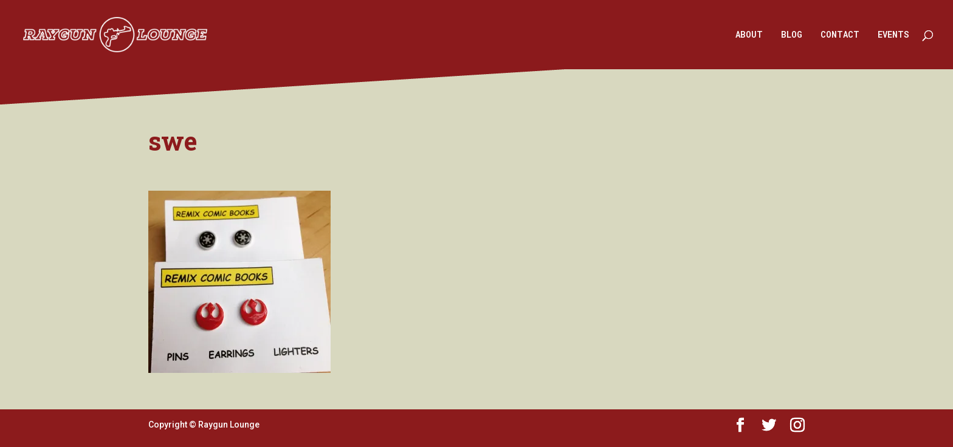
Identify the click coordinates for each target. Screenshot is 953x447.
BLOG (791, 35)
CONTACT (840, 35)
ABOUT (749, 35)
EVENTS (893, 35)
